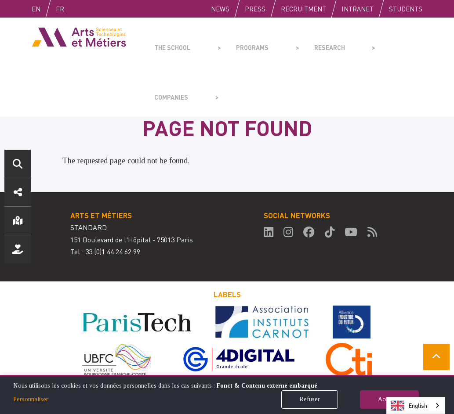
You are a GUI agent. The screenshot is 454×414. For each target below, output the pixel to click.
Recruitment (303, 8)
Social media (17, 192)
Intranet (357, 8)
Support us (17, 249)
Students (405, 8)
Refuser (309, 399)
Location (17, 221)
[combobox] (415, 405)
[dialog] (227, 394)
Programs (233, 42)
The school (170, 42)
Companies (356, 42)
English (45, 8)
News (220, 8)
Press (255, 8)
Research (295, 42)
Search (17, 164)
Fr (78, 8)
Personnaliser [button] (30, 399)
